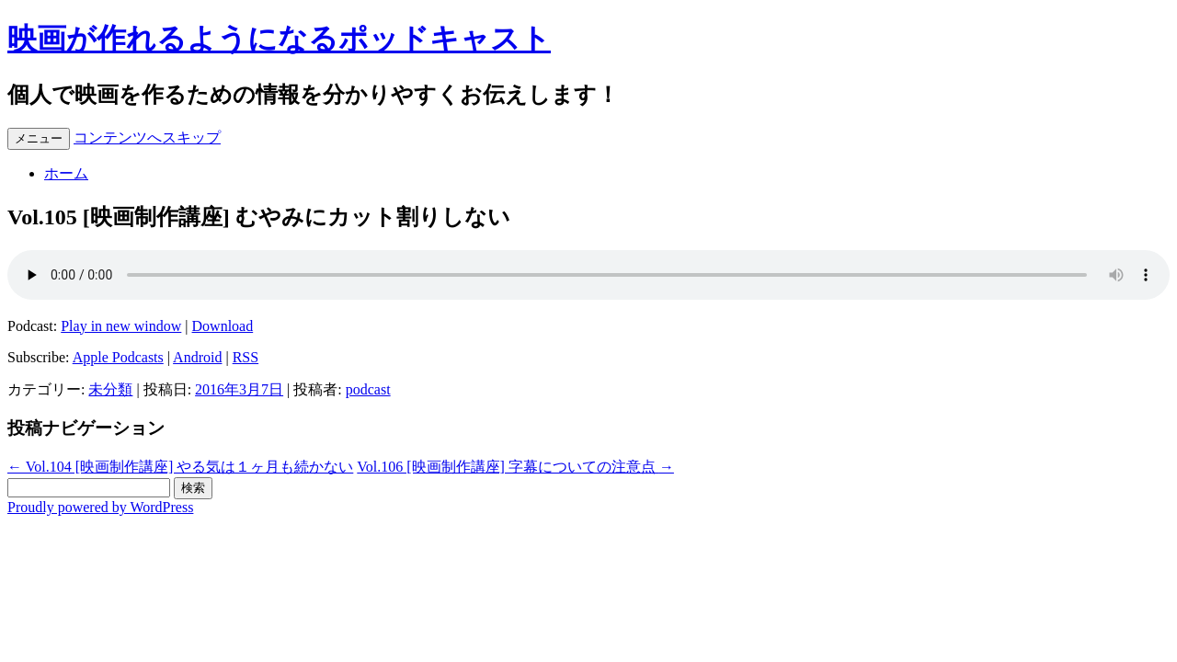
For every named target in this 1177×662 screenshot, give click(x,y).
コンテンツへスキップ (147, 137)
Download (223, 326)
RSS (245, 357)
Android (197, 357)
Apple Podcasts (118, 357)
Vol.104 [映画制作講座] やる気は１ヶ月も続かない (180, 466)
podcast (368, 389)
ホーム (66, 173)
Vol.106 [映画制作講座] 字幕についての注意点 (515, 466)
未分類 (110, 389)
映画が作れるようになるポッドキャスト (279, 38)
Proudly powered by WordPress (100, 507)
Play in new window (121, 326)
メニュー (39, 138)
